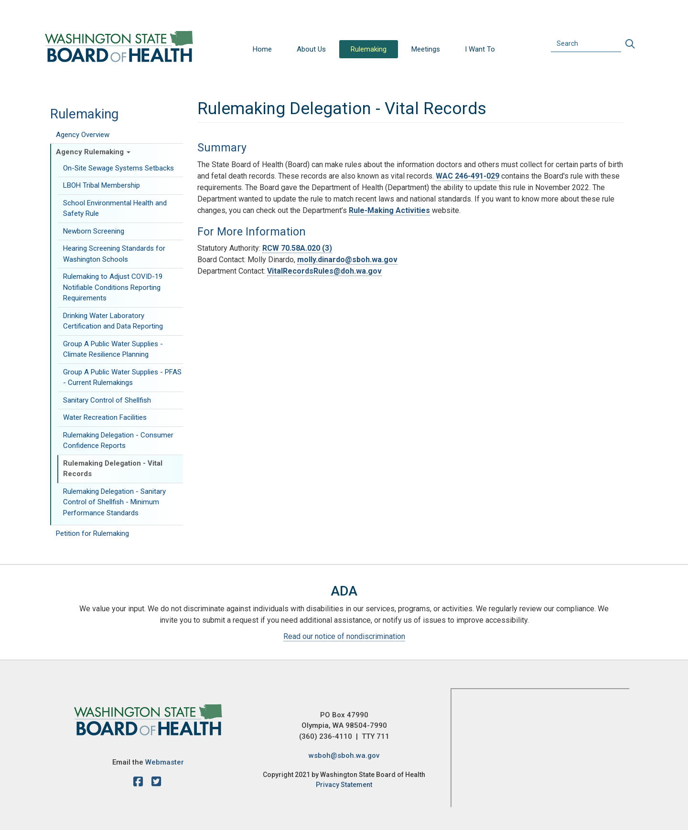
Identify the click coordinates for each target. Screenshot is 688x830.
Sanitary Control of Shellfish (107, 400)
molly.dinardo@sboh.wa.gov (347, 259)
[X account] (156, 783)
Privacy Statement (344, 784)
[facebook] (140, 783)
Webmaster (164, 762)
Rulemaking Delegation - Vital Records (112, 469)
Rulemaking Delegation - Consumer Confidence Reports (118, 440)
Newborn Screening (93, 231)
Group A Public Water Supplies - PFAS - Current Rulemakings (122, 377)
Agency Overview (82, 134)
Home (262, 49)
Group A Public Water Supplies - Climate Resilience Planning (113, 349)
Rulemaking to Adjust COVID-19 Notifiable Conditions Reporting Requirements (112, 287)
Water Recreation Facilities (105, 417)
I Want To (480, 49)
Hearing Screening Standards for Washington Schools (114, 254)
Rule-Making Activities (389, 210)
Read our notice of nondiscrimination (344, 636)
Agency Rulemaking (93, 152)
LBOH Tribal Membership (101, 185)
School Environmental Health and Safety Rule (115, 208)
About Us (311, 49)
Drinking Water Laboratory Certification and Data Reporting (113, 321)
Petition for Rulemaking (92, 533)
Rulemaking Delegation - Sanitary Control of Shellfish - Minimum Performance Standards (114, 502)
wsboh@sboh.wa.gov (344, 755)
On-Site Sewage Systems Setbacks (118, 168)
